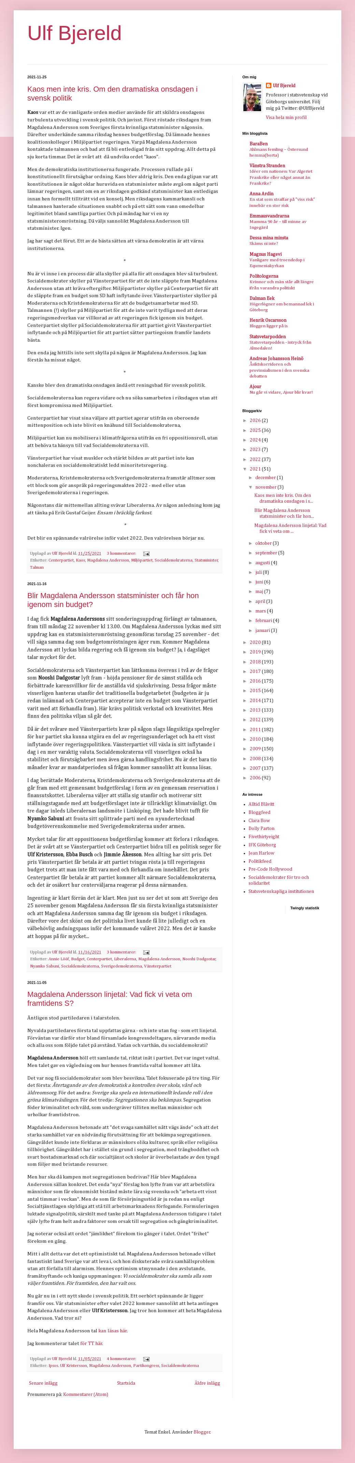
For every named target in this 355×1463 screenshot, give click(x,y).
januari (263, 630)
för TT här (91, 1343)
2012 (256, 719)
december (266, 477)
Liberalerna (125, 959)
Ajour (255, 386)
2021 (256, 469)
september (266, 553)
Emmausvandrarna (269, 216)
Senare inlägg (43, 1383)
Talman (37, 567)
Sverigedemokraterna (121, 966)
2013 (256, 710)
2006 (256, 778)
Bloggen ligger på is (269, 326)
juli (259, 572)
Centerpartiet (61, 560)
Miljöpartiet (142, 560)
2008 (256, 758)
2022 (256, 459)
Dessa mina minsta (269, 238)
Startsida (126, 1383)
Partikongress (146, 1365)
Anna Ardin (261, 194)
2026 (256, 420)
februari (264, 620)
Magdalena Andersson (108, 560)
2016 (256, 681)
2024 (256, 440)
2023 (256, 449)
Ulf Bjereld (74, 33)
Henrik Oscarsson (268, 320)
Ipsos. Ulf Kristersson (67, 1365)
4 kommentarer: (122, 1359)
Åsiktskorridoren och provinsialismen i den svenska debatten (279, 370)
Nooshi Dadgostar (199, 959)
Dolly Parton (261, 828)
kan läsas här (112, 1330)
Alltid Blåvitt (261, 804)
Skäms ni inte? (264, 243)
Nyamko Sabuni (44, 966)
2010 (256, 739)
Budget (78, 959)
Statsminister (206, 560)
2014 (256, 700)
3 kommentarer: (122, 553)
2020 (256, 642)
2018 (256, 662)
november (266, 487)
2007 (256, 768)
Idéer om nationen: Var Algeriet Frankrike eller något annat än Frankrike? (281, 177)
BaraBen (259, 144)
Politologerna (264, 276)
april (260, 601)
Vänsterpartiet (157, 966)
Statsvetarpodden (268, 336)
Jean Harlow (261, 853)
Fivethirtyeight (263, 836)
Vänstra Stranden (267, 165)
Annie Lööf (58, 959)
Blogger (202, 1432)
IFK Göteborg (262, 845)
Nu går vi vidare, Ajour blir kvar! (281, 392)
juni (259, 582)
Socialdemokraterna (174, 560)
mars (261, 611)
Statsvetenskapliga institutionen (281, 891)
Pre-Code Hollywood (270, 869)
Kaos (80, 560)
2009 (256, 749)
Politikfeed (259, 861)
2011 (256, 729)
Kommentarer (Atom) (85, 1394)
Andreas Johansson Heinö (276, 358)
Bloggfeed (259, 812)
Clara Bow (259, 820)
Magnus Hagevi (266, 254)
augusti (263, 563)
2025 (256, 430)
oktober (264, 543)
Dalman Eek (262, 298)
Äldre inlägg (207, 1383)
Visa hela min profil (286, 117)
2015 (256, 690)
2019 (256, 652)
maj (259, 591)
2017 (256, 671)
